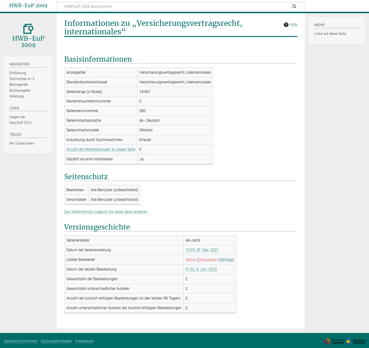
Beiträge (226, 259)
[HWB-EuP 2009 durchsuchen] (181, 6)
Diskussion (207, 259)
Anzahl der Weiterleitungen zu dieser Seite (100, 149)
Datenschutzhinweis (20, 341)
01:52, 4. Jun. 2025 (201, 269)
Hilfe (290, 24)
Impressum (84, 341)
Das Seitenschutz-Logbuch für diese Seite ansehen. (106, 212)
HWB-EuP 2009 (28, 6)
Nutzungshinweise (56, 341)
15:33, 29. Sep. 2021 (202, 250)
